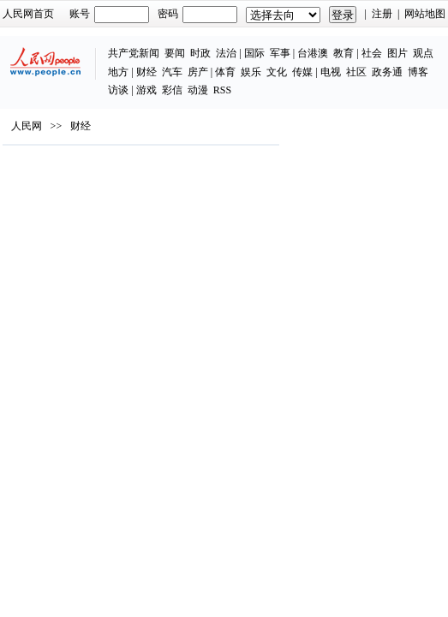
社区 (356, 72)
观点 (423, 53)
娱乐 (251, 72)
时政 (200, 53)
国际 (254, 53)
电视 (330, 72)
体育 (225, 72)
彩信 (172, 90)
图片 (397, 53)
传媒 (302, 72)
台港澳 (312, 53)
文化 (276, 72)
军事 (280, 53)
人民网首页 (28, 14)
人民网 (26, 126)
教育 (343, 53)
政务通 (387, 72)
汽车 (172, 72)
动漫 (198, 90)
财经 (146, 72)
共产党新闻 (133, 53)
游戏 (146, 90)
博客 (418, 72)
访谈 (118, 90)
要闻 (174, 53)
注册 (382, 14)
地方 (118, 72)
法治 (226, 53)
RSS (222, 90)
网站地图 (424, 14)
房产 (198, 72)
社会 (371, 53)
